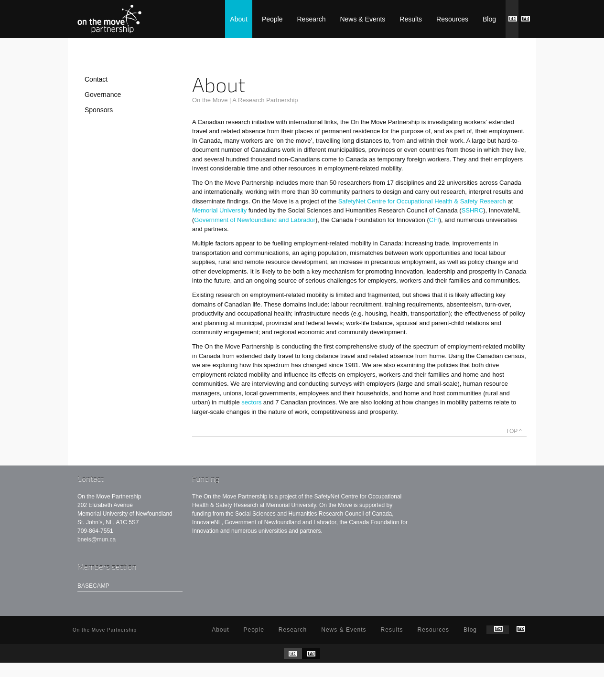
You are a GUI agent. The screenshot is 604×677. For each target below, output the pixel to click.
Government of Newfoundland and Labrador (254, 219)
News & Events (362, 19)
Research (311, 19)
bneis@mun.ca (96, 539)
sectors (251, 402)
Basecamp (93, 585)
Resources (452, 19)
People (272, 19)
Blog (489, 19)
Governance (103, 94)
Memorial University (220, 210)
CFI (434, 219)
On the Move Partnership (109, 19)
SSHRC (473, 210)
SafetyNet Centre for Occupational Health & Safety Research (422, 201)
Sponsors (99, 110)
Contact (96, 79)
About (239, 19)
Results (410, 19)
